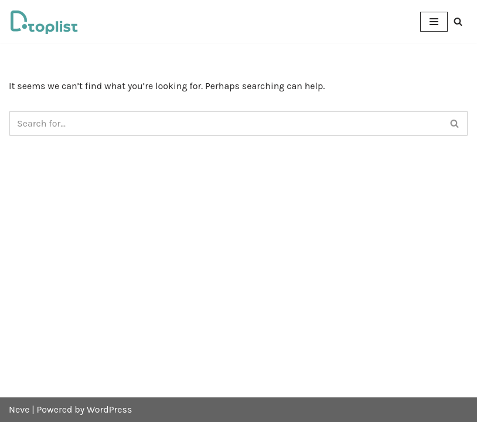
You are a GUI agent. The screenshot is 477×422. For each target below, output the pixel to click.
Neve (19, 409)
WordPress (109, 409)
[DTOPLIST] (44, 21)
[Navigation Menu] (434, 22)
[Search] (458, 21)
